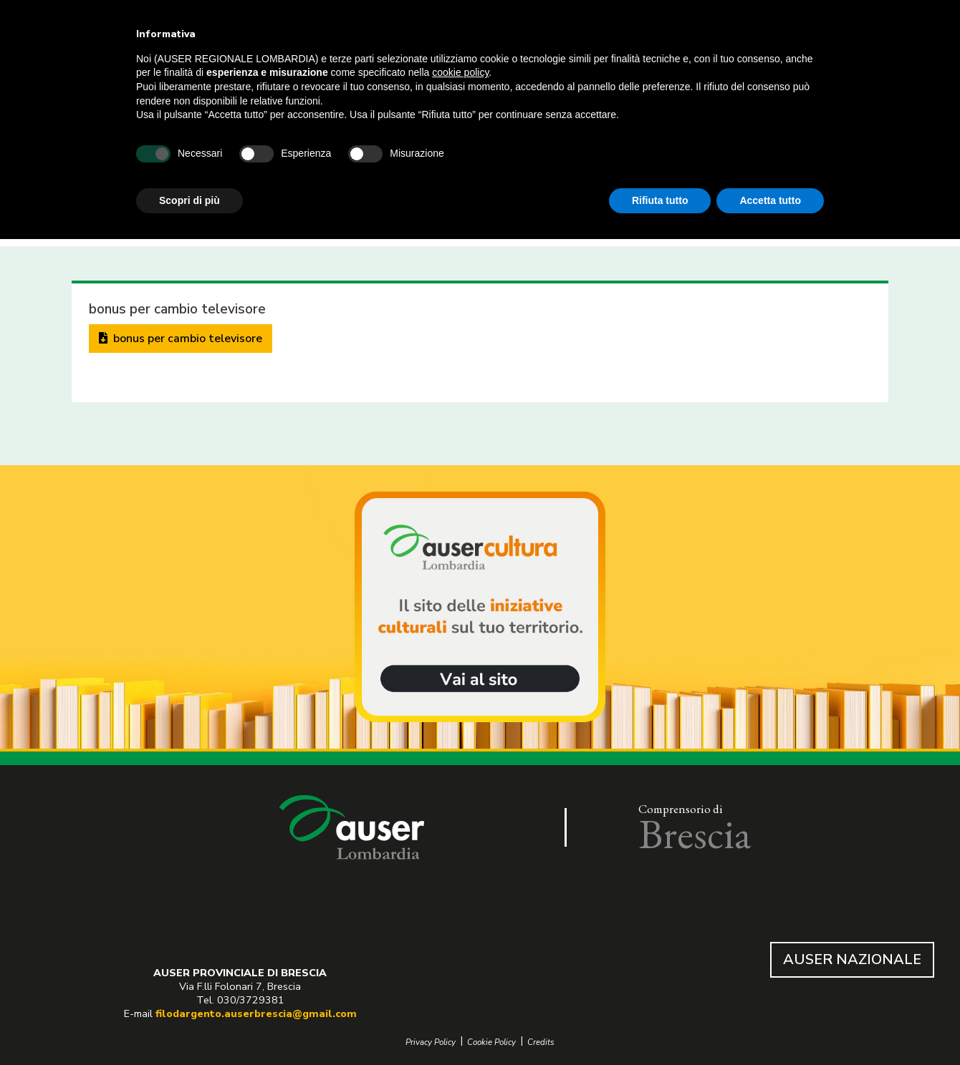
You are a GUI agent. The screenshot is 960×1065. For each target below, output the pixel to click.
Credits (541, 1042)
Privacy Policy (430, 1042)
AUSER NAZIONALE (852, 959)
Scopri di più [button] (189, 200)
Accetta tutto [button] (770, 200)
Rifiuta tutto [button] (660, 200)
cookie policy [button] (460, 72)
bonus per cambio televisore (180, 338)
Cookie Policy (491, 1042)
